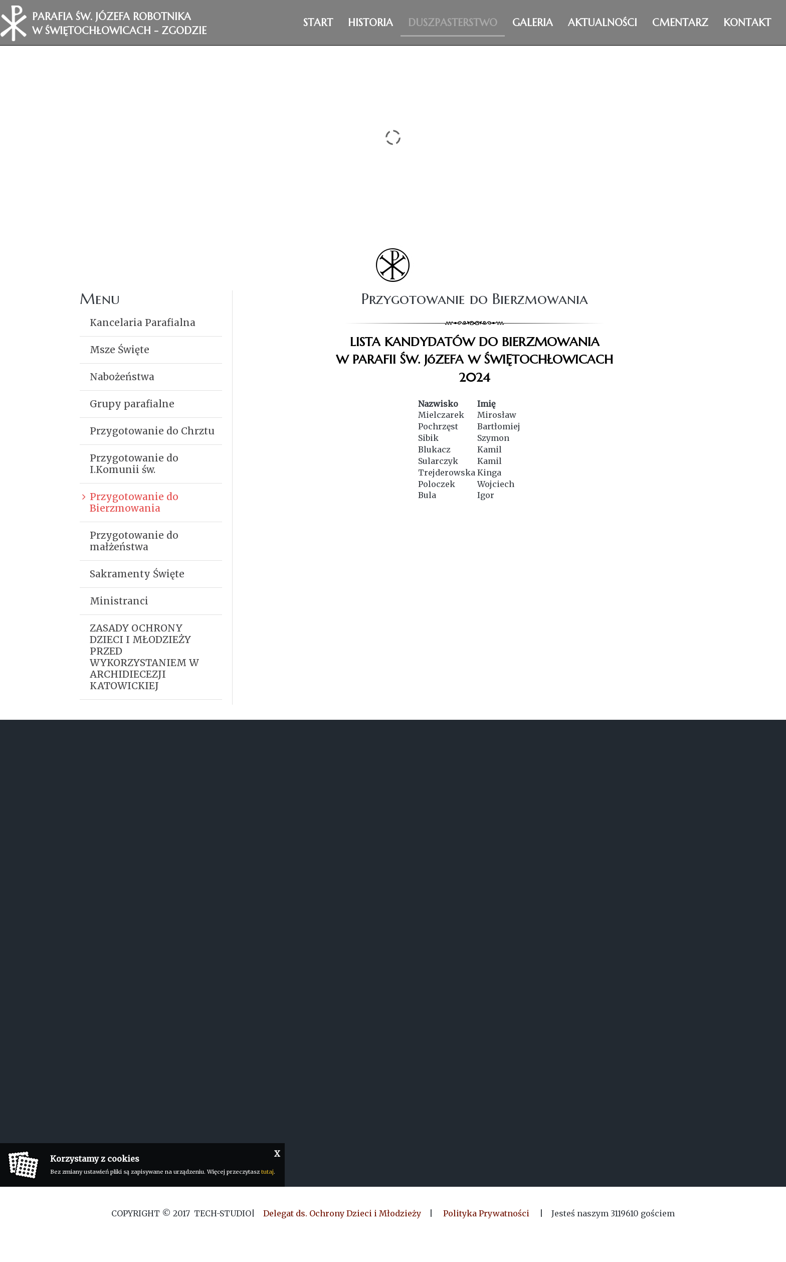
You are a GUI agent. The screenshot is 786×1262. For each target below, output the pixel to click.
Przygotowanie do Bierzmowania (134, 502)
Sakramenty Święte (137, 574)
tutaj (267, 1171)
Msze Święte (119, 350)
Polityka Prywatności (486, 1213)
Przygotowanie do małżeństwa (134, 541)
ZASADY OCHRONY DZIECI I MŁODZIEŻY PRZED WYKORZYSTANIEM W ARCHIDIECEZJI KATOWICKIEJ (144, 657)
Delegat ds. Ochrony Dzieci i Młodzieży (342, 1213)
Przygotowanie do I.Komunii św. (134, 464)
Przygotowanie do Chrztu (152, 431)
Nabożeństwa (122, 377)
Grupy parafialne (132, 404)
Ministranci (119, 601)
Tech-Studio (222, 1213)
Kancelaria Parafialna (142, 323)
